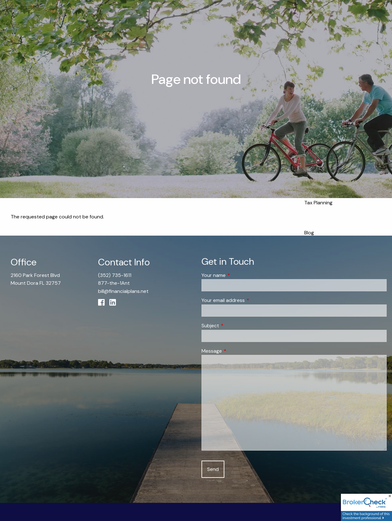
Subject (234, 325)
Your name (237, 275)
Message (235, 351)
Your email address (247, 300)
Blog (309, 232)
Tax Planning (318, 202)
